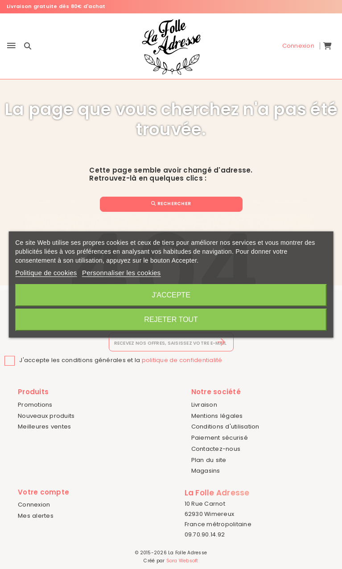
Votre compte (43, 492)
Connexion (34, 504)
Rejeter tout (171, 319)
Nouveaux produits (46, 416)
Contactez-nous (216, 449)
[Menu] (11, 46)
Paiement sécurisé (219, 437)
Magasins (205, 470)
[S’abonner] (221, 342)
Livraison (204, 404)
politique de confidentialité (182, 360)
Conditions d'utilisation (225, 426)
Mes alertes (36, 515)
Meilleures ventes (44, 426)
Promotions (35, 404)
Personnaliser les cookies (121, 272)
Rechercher (171, 203)
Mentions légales (217, 416)
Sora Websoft (182, 560)
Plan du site (209, 460)
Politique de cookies (46, 272)
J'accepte (171, 295)
